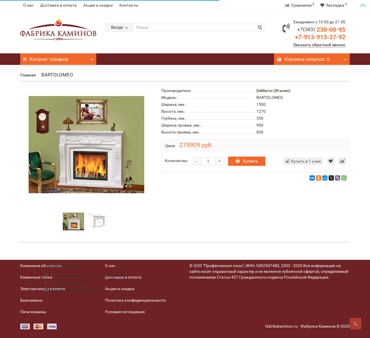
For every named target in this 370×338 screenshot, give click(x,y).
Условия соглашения (125, 311)
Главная (28, 75)
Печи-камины (33, 311)
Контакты (128, 5)
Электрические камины (42, 288)
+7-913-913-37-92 (320, 37)
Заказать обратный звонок (319, 44)
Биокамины (31, 300)
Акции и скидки (98, 5)
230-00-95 (321, 29)
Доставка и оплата (58, 5)
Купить (246, 161)
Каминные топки (36, 277)
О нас (28, 5)
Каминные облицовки (41, 265)
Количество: (176, 160)
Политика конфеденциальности (135, 300)
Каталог (58, 57)
